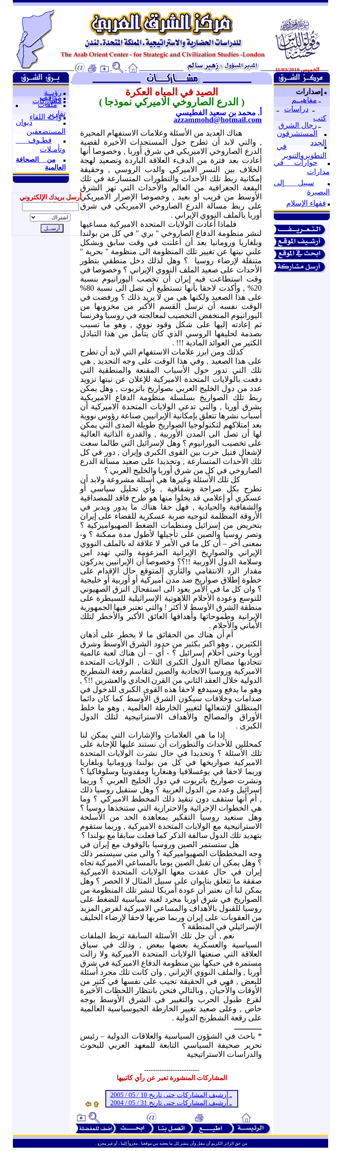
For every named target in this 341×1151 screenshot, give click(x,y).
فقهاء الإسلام (306, 203)
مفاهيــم (304, 100)
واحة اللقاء (45, 117)
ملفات (47, 104)
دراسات (296, 109)
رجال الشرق (297, 125)
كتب (319, 118)
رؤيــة (53, 92)
